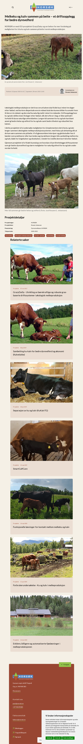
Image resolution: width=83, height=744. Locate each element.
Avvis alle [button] (57, 738)
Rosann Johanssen (36, 225)
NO (71, 7)
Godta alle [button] (49, 738)
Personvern (17, 691)
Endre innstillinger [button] (68, 738)
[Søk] (12, 7)
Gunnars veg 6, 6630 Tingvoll (22, 683)
